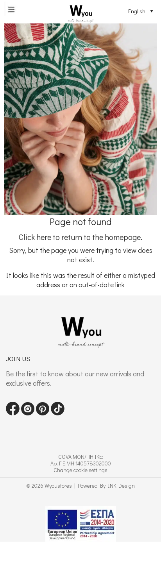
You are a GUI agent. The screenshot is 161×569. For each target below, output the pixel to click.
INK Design (121, 485)
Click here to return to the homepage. (80, 237)
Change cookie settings (80, 470)
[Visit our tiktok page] (57, 412)
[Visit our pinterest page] (42, 412)
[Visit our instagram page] (27, 412)
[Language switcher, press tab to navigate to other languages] (138, 11)
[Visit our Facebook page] (13, 412)
